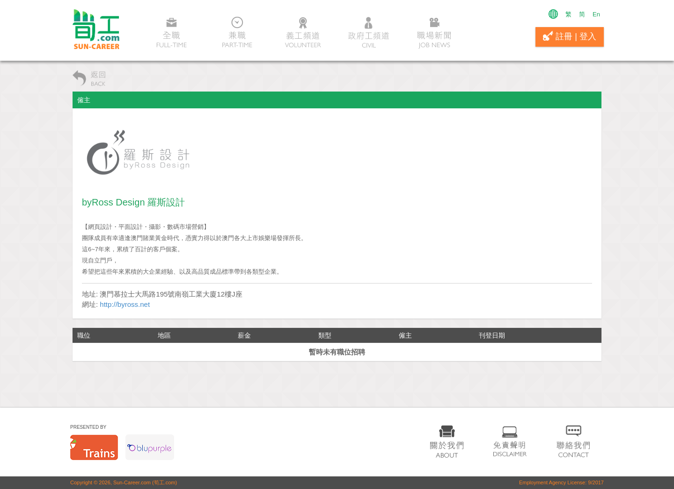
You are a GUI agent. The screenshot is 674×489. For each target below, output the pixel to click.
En (596, 14)
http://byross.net (125, 304)
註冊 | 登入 (569, 36)
